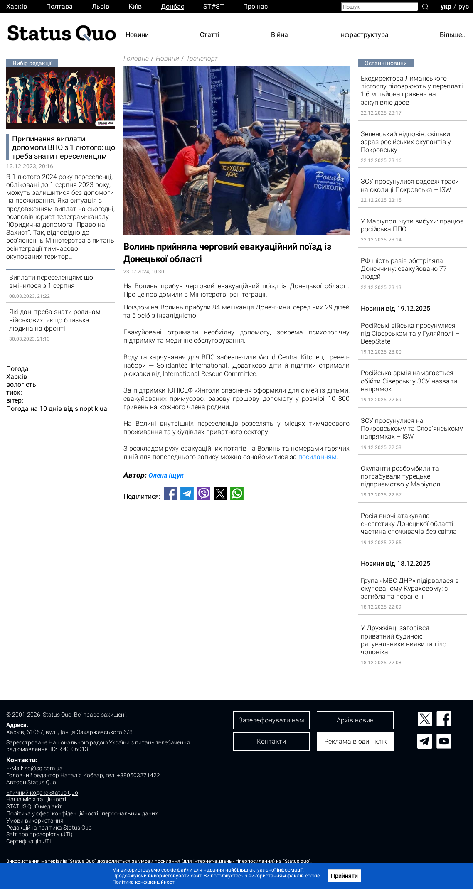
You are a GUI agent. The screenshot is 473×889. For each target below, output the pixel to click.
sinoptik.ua (91, 409)
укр (446, 6)
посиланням (317, 457)
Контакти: (22, 760)
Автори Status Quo (31, 782)
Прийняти (344, 875)
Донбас (172, 6)
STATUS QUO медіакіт (34, 806)
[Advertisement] (236, 534)
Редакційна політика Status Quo (49, 827)
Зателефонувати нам (271, 720)
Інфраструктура (364, 35)
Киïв (135, 6)
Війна (279, 35)
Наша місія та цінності (36, 799)
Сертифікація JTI (28, 841)
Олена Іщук (166, 475)
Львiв (100, 6)
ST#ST (213, 6)
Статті (209, 35)
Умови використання (35, 820)
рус (463, 6)
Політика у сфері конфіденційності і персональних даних (82, 813)
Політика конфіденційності (144, 882)
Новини (137, 35)
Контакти (271, 741)
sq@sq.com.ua (44, 768)
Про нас (255, 6)
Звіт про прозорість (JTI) (39, 834)
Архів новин (355, 720)
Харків (16, 6)
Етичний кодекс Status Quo (42, 792)
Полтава (59, 6)
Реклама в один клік (355, 741)
